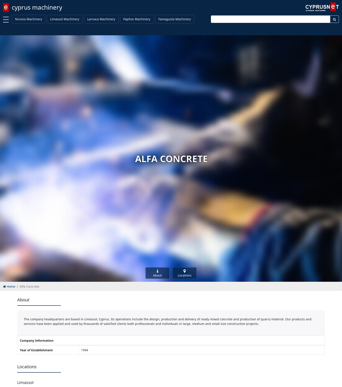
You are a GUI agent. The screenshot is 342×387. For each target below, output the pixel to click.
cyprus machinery (37, 7)
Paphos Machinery (136, 19)
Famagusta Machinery (174, 19)
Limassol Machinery (64, 19)
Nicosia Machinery (28, 19)
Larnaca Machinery (101, 19)
